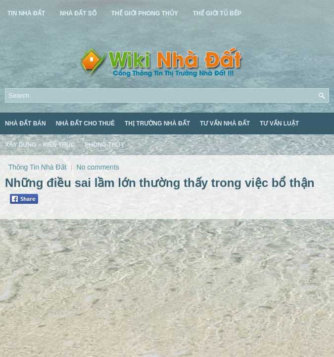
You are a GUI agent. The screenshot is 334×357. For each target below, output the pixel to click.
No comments (97, 167)
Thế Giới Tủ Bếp (217, 13)
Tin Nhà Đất (26, 13)
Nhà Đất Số (78, 13)
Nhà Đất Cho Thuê (85, 123)
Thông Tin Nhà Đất (37, 167)
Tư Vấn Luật (279, 123)
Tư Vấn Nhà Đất (225, 123)
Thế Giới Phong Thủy (144, 13)
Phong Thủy (104, 144)
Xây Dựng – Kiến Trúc (40, 144)
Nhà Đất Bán (25, 123)
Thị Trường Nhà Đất (157, 123)
